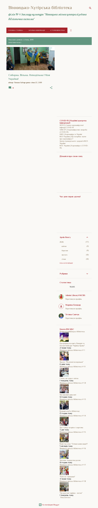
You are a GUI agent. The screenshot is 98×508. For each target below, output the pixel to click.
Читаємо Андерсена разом (70, 460)
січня (64, 259)
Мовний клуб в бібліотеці (69, 411)
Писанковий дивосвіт (68, 395)
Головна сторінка (15, 30)
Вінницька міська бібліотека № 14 (73, 416)
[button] (51, 87)
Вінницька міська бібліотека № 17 (73, 465)
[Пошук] (90, 8)
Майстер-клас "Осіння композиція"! (73, 444)
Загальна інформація (36, 30)
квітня (64, 246)
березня (65, 251)
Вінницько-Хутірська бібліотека (40, 7)
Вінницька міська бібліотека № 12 (73, 383)
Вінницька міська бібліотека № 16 (73, 448)
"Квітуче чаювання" (67, 477)
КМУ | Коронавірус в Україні (71, 134)
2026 (62, 242)
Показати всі (65, 497)
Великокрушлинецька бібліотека (72, 332)
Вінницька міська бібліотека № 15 (73, 432)
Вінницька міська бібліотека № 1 (72, 350)
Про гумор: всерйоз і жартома (71, 428)
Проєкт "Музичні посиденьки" (71, 362)
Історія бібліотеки (57, 30)
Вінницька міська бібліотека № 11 (72, 367)
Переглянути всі (14, 42)
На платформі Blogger (49, 505)
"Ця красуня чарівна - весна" (71, 493)
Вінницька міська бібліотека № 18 (73, 481)
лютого (64, 255)
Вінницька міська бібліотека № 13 (73, 399)
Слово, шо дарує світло (69, 378)
